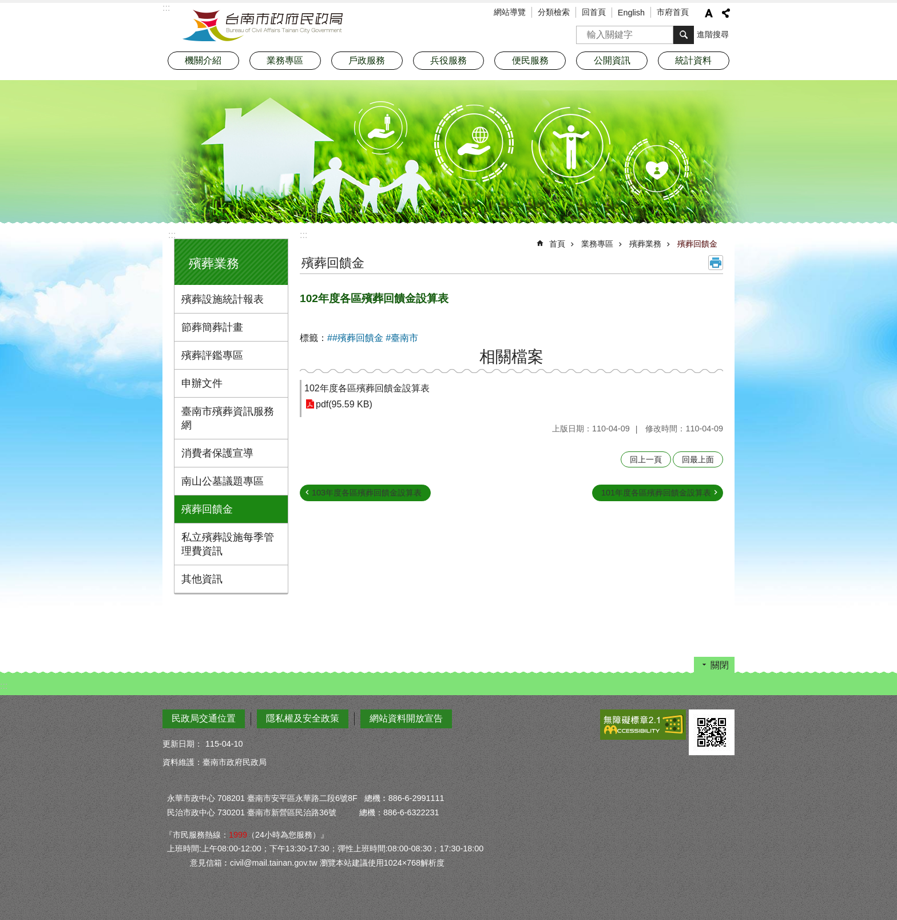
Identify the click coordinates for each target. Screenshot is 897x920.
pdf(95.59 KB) (344, 404)
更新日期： (182, 743)
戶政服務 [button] (366, 60)
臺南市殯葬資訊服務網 (227, 418)
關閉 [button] (720, 665)
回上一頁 (646, 459)
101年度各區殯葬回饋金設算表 (656, 492)
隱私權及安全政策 (302, 718)
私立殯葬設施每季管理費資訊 (227, 544)
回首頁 (594, 12)
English (631, 12)
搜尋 (585, 31)
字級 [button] (708, 13)
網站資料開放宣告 (406, 718)
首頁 (557, 243)
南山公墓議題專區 (222, 481)
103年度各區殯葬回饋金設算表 (367, 492)
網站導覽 (510, 12)
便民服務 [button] (530, 60)
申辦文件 (202, 383)
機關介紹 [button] (203, 60)
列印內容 (715, 262)
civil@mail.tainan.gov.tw (273, 862)
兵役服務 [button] (448, 60)
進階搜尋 (713, 34)
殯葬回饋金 (207, 509)
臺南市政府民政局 (262, 26)
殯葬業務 (214, 263)
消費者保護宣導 (217, 453)
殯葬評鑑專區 (212, 355)
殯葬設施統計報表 (222, 299)
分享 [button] (726, 13)
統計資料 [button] (693, 60)
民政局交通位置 (204, 718)
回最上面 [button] (698, 459)
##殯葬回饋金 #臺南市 (372, 338)
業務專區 (597, 243)
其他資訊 (202, 579)
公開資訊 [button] (612, 60)
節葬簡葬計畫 (212, 327)
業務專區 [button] (285, 60)
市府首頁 (673, 12)
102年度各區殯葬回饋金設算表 (367, 388)
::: (172, 235)
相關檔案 (511, 357)
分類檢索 (554, 12)
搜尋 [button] (683, 35)
